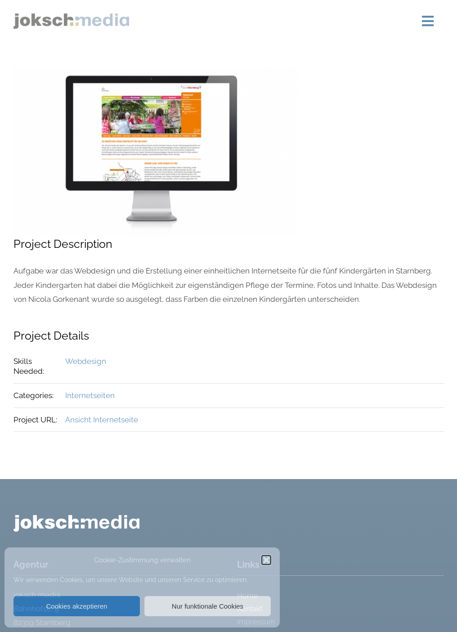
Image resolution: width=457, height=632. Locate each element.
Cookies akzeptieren (77, 606)
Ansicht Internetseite (101, 419)
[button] (266, 560)
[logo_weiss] (76, 518)
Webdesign (85, 361)
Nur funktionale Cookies (207, 606)
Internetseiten (90, 395)
